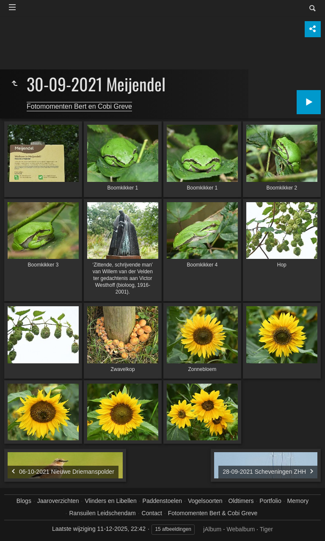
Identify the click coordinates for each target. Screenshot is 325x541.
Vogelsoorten (205, 500)
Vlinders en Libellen (111, 500)
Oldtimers (241, 500)
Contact (152, 513)
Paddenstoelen (162, 500)
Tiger (266, 529)
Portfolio (270, 500)
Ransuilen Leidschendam (102, 513)
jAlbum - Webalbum (229, 529)
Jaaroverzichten (58, 500)
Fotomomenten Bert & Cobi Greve (213, 513)
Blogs (24, 500)
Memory (298, 500)
